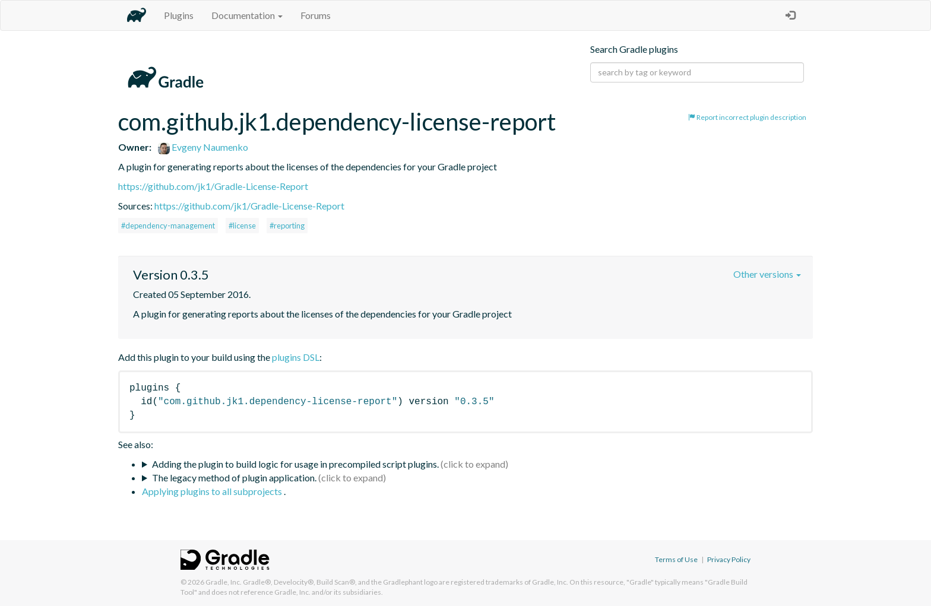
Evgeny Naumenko (203, 147)
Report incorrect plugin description (747, 117)
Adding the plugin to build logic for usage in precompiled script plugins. (295, 463)
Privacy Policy (728, 559)
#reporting (287, 225)
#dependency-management (168, 225)
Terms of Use (676, 559)
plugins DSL (295, 357)
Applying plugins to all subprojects (213, 491)
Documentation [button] (247, 15)
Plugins (179, 15)
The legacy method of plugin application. (234, 477)
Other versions (767, 274)
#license (242, 225)
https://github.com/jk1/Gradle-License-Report (213, 186)
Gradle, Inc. (223, 582)
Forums (315, 15)
